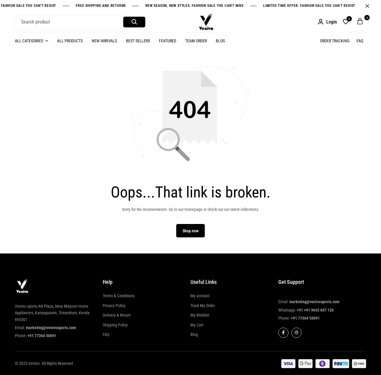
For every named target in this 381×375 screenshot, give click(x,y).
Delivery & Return (117, 315)
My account (200, 295)
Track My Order (202, 305)
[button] (346, 22)
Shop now (190, 230)
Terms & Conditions (119, 295)
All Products (70, 40)
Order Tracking (334, 40)
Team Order (196, 40)
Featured (167, 40)
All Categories (29, 40)
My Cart (196, 325)
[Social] (283, 333)
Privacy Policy (114, 305)
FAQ (360, 40)
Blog (220, 40)
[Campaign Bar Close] (370, 6)
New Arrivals (104, 40)
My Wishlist (199, 315)
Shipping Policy (115, 325)
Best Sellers (138, 40)
